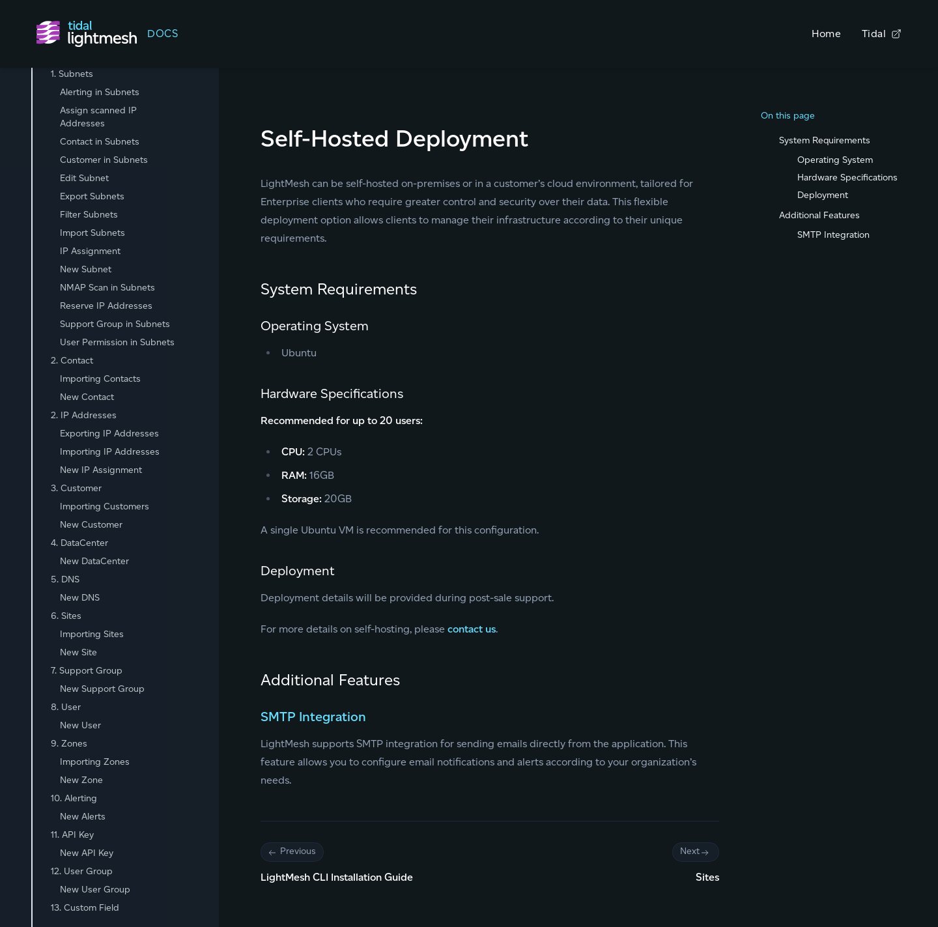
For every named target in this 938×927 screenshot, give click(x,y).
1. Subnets (72, 73)
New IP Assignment (101, 470)
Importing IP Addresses (110, 451)
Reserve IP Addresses (106, 305)
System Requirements (824, 140)
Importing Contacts (100, 378)
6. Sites (66, 615)
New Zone (81, 780)
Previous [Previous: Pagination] (292, 852)
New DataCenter (94, 561)
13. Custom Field (85, 907)
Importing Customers (104, 506)
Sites (707, 877)
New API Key (86, 853)
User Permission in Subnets (117, 342)
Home (826, 33)
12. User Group (82, 871)
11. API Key (72, 834)
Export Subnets (92, 196)
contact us (472, 629)
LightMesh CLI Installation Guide (337, 877)
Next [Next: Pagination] (695, 852)
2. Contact (72, 360)
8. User (66, 707)
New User (80, 725)
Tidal (882, 33)
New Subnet (85, 269)
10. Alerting (74, 798)
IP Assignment (90, 251)
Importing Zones (95, 761)
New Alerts (83, 816)
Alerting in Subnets (99, 92)
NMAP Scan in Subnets (107, 287)
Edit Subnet (84, 178)
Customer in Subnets (104, 159)
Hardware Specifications (847, 177)
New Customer (91, 524)
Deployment (822, 195)
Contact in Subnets (99, 141)
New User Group (95, 889)
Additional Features (819, 215)
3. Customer (76, 488)
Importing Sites (92, 634)
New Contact (87, 397)
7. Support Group (86, 670)
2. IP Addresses (84, 415)
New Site (78, 652)
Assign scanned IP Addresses (98, 117)
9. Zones (69, 743)
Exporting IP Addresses (109, 433)
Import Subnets (92, 232)
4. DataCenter (79, 543)
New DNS (80, 597)
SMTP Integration (313, 716)
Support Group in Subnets (115, 324)
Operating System (835, 159)
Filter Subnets (89, 214)
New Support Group (102, 688)
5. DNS (65, 579)
